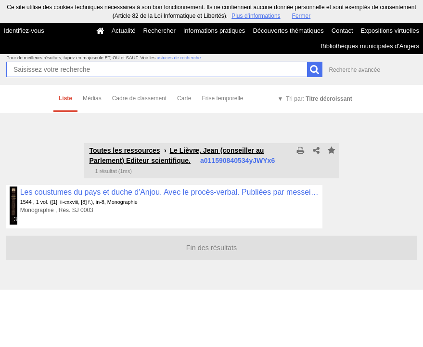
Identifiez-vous (24, 30)
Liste (65, 98)
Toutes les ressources (125, 150)
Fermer (301, 16)
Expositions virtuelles (390, 30)
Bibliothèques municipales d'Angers (369, 46)
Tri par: (319, 98)
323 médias (16, 219)
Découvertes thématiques (288, 30)
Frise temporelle (222, 98)
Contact (342, 30)
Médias (92, 98)
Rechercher (159, 30)
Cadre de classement (139, 98)
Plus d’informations (255, 16)
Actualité (124, 30)
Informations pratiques (214, 30)
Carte (184, 98)
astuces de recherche (179, 57)
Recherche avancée (354, 70)
